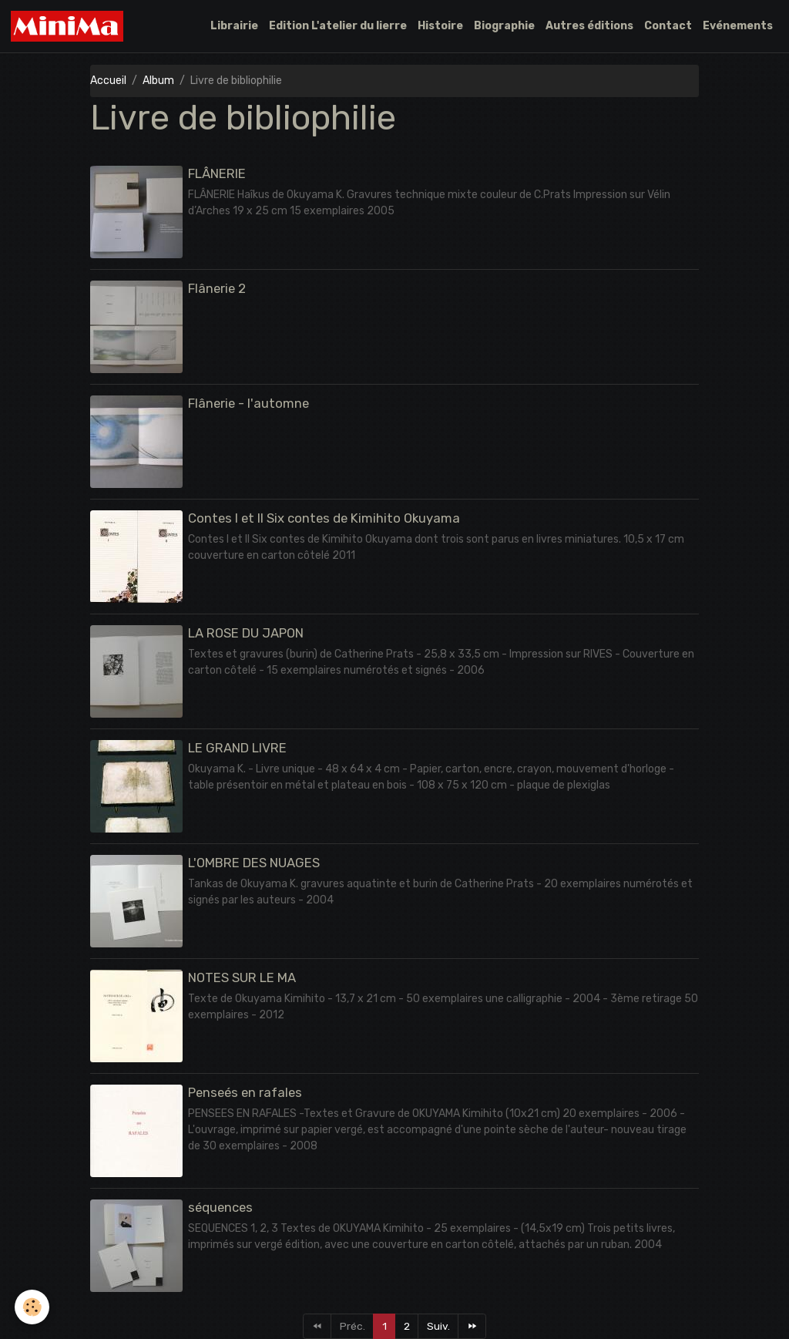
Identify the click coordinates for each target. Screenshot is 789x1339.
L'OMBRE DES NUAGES (254, 862)
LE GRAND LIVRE (237, 747)
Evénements (738, 25)
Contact (668, 25)
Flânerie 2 (217, 288)
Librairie (234, 25)
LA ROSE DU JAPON (246, 633)
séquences (220, 1207)
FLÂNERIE (217, 173)
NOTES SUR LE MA (242, 977)
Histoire (440, 25)
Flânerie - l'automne (248, 403)
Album (158, 80)
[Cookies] (32, 1307)
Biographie (504, 25)
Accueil (108, 80)
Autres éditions (589, 25)
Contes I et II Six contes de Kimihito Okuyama (324, 518)
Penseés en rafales (245, 1092)
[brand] (70, 26)
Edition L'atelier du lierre (338, 25)
